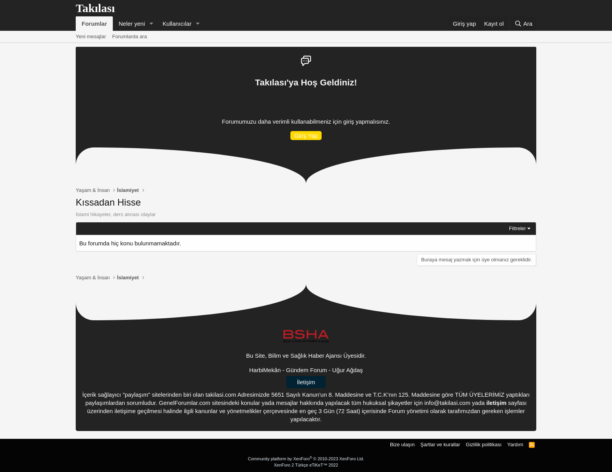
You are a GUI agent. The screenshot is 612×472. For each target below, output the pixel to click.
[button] (151, 23)
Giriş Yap (306, 135)
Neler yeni (132, 23)
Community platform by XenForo (306, 458)
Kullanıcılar (176, 23)
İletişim (306, 382)
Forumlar (94, 23)
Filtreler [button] (517, 228)
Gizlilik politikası (484, 444)
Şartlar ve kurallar (440, 444)
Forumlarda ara (129, 36)
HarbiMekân (265, 370)
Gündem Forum (306, 370)
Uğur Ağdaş (347, 370)
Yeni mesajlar (91, 36)
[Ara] (523, 23)
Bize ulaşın (402, 444)
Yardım (515, 444)
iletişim (496, 402)
